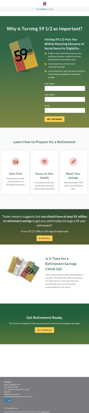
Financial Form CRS (11, 408)
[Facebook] (5, 400)
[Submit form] (55, 119)
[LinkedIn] (9, 400)
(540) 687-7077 (14, 385)
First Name (50, 84)
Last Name (49, 95)
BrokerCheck (45, 411)
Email (47, 106)
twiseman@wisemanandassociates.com (18, 396)
